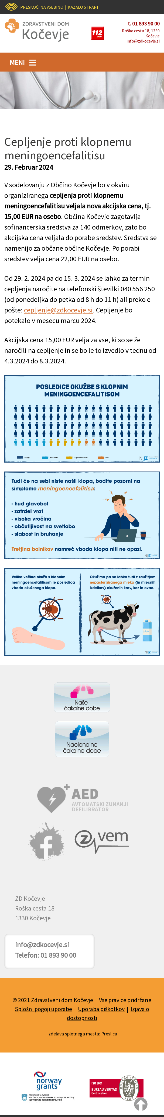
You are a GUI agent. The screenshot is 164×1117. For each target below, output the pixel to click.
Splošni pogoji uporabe (43, 1009)
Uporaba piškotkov (101, 1009)
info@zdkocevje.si (143, 41)
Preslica (109, 1034)
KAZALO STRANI (83, 7)
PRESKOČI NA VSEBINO (41, 7)
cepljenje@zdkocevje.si (58, 309)
